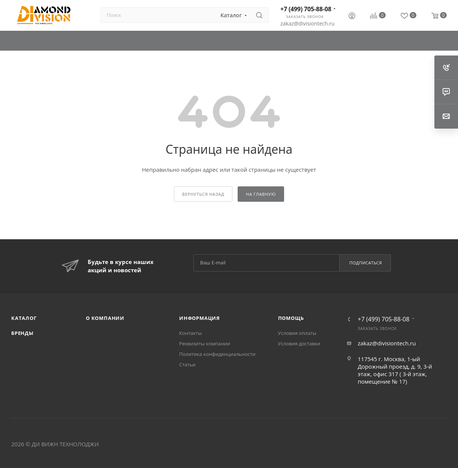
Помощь (291, 318)
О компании (105, 318)
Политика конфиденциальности (217, 354)
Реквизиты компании (204, 343)
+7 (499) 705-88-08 (305, 9)
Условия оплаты (297, 333)
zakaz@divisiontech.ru (307, 23)
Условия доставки (299, 343)
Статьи (187, 364)
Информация (199, 318)
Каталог (24, 318)
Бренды (22, 333)
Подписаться (365, 263)
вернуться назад (203, 194)
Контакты (190, 333)
